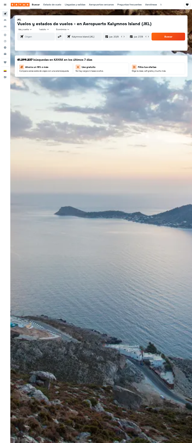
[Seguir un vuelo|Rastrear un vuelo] (5, 41)
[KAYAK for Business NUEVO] (5, 54)
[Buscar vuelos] (5, 14)
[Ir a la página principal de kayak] (20, 4)
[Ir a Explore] (5, 35)
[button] (5, 4)
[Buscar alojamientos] (5, 20)
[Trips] (5, 62)
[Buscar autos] (5, 26)
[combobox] (25, 29)
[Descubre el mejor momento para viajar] (5, 48)
